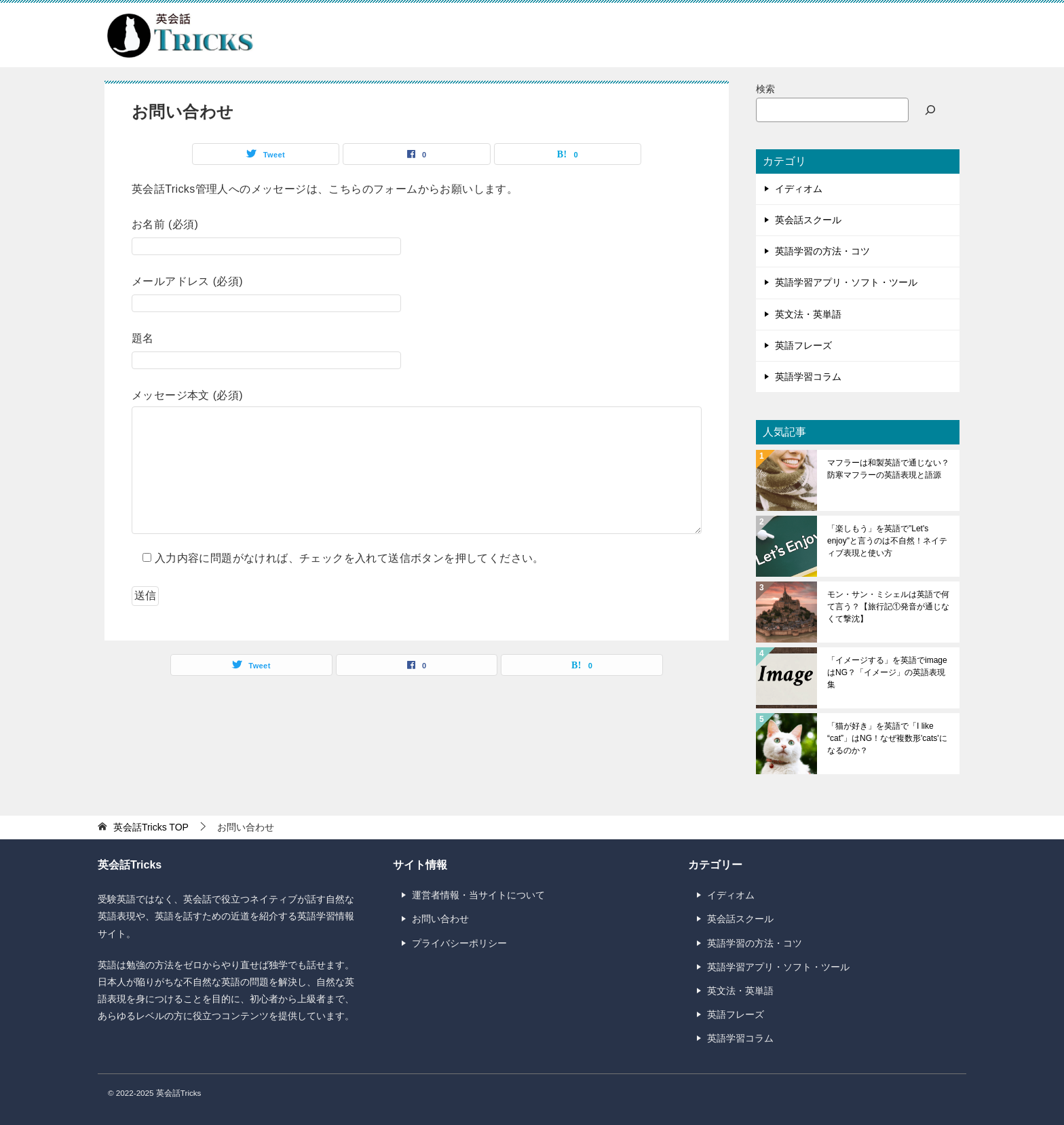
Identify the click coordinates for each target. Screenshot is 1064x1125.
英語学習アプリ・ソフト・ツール (846, 282)
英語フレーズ (803, 345)
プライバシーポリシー (459, 943)
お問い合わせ (440, 918)
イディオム (798, 188)
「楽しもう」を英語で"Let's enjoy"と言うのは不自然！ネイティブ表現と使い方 (887, 541)
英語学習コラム (808, 376)
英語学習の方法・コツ (822, 251)
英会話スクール (808, 219)
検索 (765, 88)
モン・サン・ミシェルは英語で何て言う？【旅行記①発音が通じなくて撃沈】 (888, 607)
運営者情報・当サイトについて (478, 895)
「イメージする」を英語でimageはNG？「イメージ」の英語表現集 (887, 672)
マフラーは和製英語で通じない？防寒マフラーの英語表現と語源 (888, 469)
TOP (151, 827)
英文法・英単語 (808, 314)
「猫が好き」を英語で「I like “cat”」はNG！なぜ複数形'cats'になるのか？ (887, 738)
